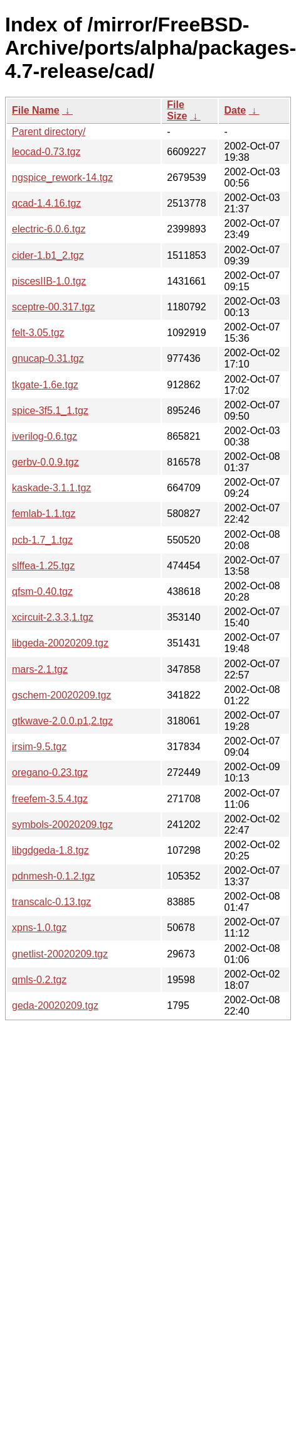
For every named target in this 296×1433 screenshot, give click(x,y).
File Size (177, 110)
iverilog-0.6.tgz (44, 436)
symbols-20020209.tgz (62, 824)
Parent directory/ (48, 131)
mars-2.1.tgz (40, 669)
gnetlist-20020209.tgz (60, 954)
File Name (36, 110)
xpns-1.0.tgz (39, 927)
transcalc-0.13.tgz (51, 901)
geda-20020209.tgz (55, 1005)
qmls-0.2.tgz (39, 979)
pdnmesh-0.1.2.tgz (53, 876)
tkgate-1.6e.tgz (45, 384)
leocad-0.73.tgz (46, 151)
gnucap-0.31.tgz (48, 358)
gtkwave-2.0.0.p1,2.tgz (62, 721)
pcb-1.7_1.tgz (42, 540)
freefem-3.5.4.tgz (50, 798)
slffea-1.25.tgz (43, 565)
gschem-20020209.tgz (61, 695)
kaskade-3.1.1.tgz (51, 487)
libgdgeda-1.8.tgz (50, 850)
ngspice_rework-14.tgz (62, 177)
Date (235, 110)
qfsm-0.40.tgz (42, 591)
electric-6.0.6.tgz (48, 229)
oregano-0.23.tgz (50, 772)
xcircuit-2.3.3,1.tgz (52, 617)
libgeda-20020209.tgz (60, 643)
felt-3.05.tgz (38, 332)
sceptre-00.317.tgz (53, 307)
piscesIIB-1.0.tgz (49, 281)
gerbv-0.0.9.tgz (45, 462)
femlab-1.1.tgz (43, 513)
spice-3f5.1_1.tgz (50, 410)
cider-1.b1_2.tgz (48, 255)
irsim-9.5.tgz (39, 746)
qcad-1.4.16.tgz (46, 203)
